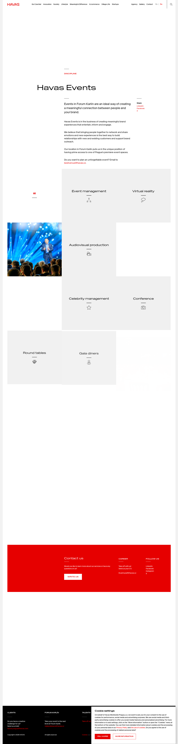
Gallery (142, 4)
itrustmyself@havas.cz (127, 573)
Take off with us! (88, 721)
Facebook (141, 108)
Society (56, 4)
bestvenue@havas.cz (75, 162)
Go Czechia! (36, 4)
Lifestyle (64, 4)
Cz (156, 4)
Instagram (150, 571)
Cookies (85, 735)
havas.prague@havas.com (17, 728)
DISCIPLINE (70, 74)
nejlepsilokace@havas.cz (54, 726)
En (161, 4)
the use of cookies (138, 727)
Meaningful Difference (78, 4)
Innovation (47, 4)
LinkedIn (140, 106)
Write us (73, 577)
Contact (149, 4)
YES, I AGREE (102, 736)
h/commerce (94, 4)
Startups (115, 4)
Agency (134, 4)
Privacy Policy (121, 727)
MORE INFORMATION (124, 736)
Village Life (105, 4)
